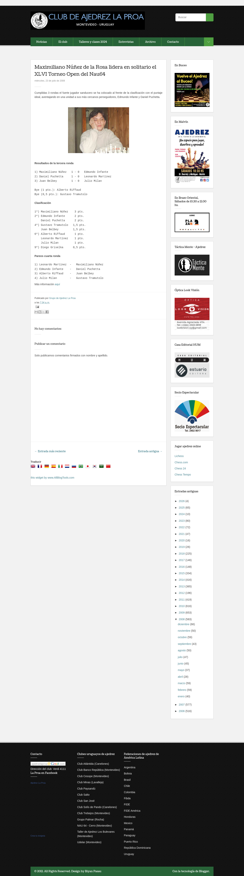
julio (180, 657)
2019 (182, 546)
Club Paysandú (86, 788)
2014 (182, 579)
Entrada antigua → (150, 451)
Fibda (127, 798)
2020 (182, 540)
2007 (182, 704)
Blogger (204, 871)
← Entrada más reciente (50, 451)
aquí (57, 284)
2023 (182, 520)
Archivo (150, 42)
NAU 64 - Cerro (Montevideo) (94, 825)
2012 (182, 592)
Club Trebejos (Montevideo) (93, 813)
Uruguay (129, 854)
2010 (182, 606)
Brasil (127, 779)
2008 (182, 619)
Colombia (129, 792)
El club (63, 42)
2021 (182, 533)
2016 (182, 566)
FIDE (127, 804)
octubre (183, 637)
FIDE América (132, 810)
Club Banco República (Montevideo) (98, 769)
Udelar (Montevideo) (89, 842)
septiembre (185, 643)
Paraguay (129, 835)
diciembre (184, 624)
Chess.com (181, 462)
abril (181, 676)
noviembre (184, 630)
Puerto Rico (131, 841)
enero (181, 696)
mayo (181, 670)
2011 (182, 599)
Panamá (129, 829)
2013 (182, 586)
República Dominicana (137, 847)
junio (181, 663)
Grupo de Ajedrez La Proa (62, 298)
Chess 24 (180, 468)
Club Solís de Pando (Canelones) (97, 807)
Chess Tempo (183, 474)
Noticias (41, 42)
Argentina (129, 767)
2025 (182, 507)
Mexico (128, 823)
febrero (182, 689)
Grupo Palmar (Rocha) (90, 819)
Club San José (86, 800)
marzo (182, 683)
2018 (182, 553)
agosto (182, 650)
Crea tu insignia (37, 836)
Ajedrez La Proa (38, 783)
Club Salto (83, 794)
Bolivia (128, 773)
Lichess (179, 456)
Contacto (173, 42)
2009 (182, 612)
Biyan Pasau (93, 871)
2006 (182, 711)
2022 (182, 527)
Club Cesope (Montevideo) (93, 776)
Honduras (130, 816)
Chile (127, 785)
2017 (182, 560)
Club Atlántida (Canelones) (93, 763)
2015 (182, 573)
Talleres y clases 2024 (93, 42)
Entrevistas (126, 42)
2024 (182, 514)
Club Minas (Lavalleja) (90, 782)
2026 (182, 501)
